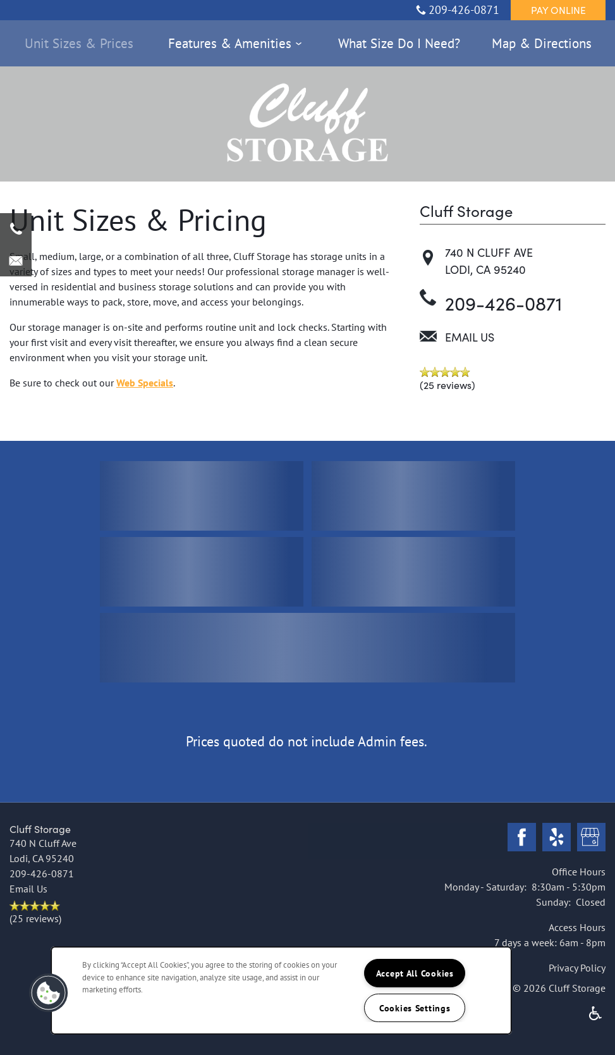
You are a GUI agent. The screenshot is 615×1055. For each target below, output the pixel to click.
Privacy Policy (577, 967)
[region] (281, 990)
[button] (558, 9)
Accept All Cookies (415, 973)
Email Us (469, 337)
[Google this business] (591, 838)
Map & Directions (542, 43)
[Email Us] (16, 260)
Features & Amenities (229, 43)
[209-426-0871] (16, 229)
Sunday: (553, 902)
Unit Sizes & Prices (79, 43)
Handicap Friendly (596, 1013)
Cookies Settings (415, 1008)
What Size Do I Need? (399, 43)
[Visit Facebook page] (522, 838)
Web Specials (144, 382)
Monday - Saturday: (485, 886)
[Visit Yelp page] (556, 838)
